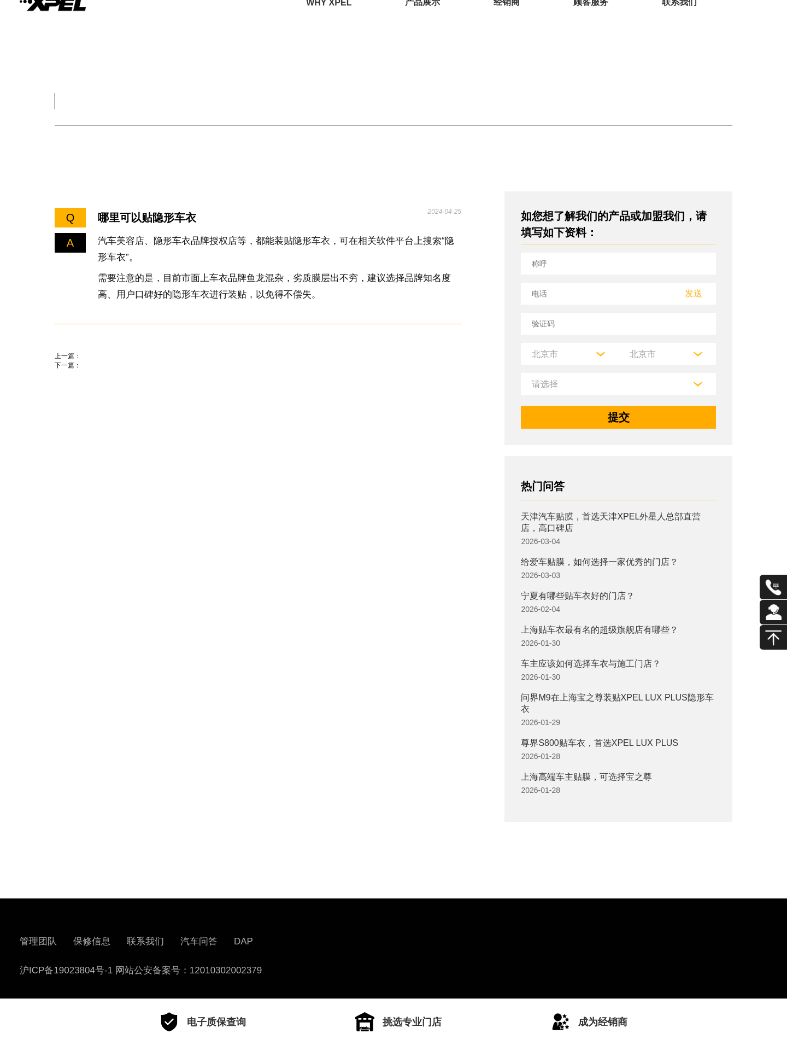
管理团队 (38, 941)
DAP (243, 941)
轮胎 (65, 141)
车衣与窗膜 (246, 141)
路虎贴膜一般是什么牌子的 (120, 372)
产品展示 (422, 24)
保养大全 (238, 101)
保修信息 (91, 941)
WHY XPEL (328, 24)
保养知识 (171, 141)
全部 (68, 101)
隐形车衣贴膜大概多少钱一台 (126, 403)
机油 (113, 141)
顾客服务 (590, 24)
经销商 (507, 24)
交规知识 (146, 101)
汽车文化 (330, 101)
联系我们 (679, 24)
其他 (309, 141)
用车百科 (514, 101)
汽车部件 (422, 101)
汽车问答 (199, 941)
